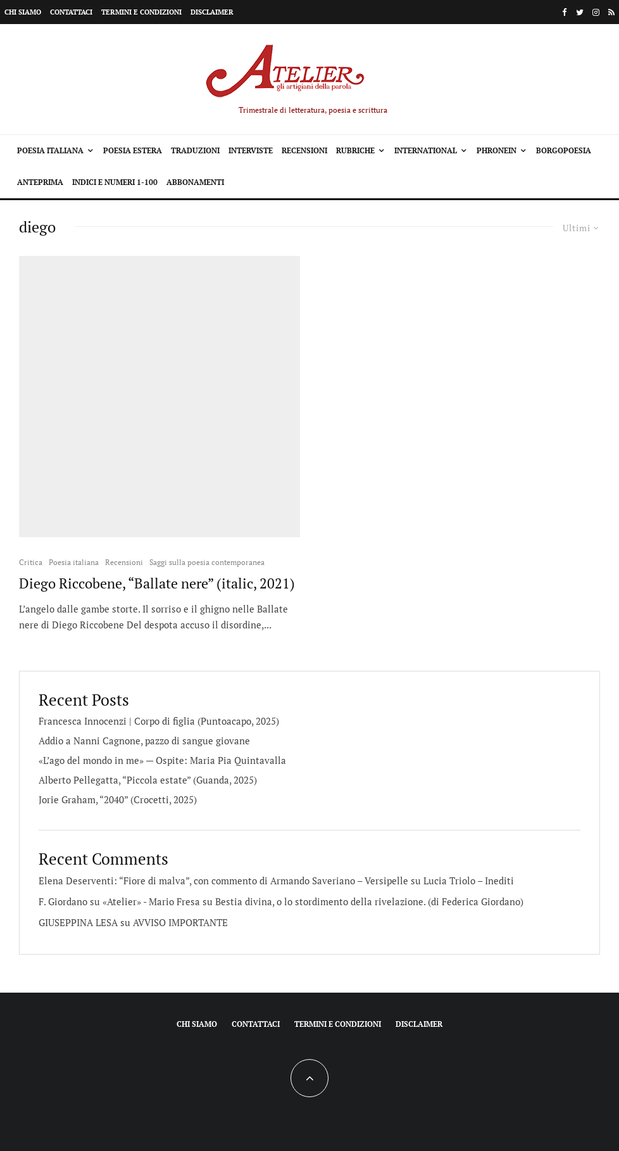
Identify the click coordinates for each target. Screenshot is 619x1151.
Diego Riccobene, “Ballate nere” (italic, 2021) (157, 583)
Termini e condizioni (141, 12)
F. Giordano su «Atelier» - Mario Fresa (119, 901)
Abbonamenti (195, 182)
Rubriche (355, 150)
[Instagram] (596, 12)
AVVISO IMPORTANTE (180, 922)
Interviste (250, 150)
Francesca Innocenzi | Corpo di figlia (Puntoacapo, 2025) (159, 721)
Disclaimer (212, 12)
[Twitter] (580, 12)
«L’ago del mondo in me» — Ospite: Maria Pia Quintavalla (162, 760)
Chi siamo (22, 12)
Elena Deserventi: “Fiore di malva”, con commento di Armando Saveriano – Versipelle (223, 880)
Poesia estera (132, 150)
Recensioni (304, 150)
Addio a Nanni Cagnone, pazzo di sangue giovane (144, 740)
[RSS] (611, 12)
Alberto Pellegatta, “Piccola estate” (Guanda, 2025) (148, 779)
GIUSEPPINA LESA (78, 922)
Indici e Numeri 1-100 (115, 182)
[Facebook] (565, 12)
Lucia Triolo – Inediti (468, 880)
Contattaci (71, 12)
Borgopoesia (563, 150)
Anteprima (40, 182)
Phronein (496, 150)
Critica (30, 562)
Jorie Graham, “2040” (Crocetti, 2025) (118, 799)
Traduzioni (195, 150)
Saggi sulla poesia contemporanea (207, 562)
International (425, 150)
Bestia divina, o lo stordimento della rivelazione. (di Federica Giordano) (369, 901)
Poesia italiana (50, 150)
